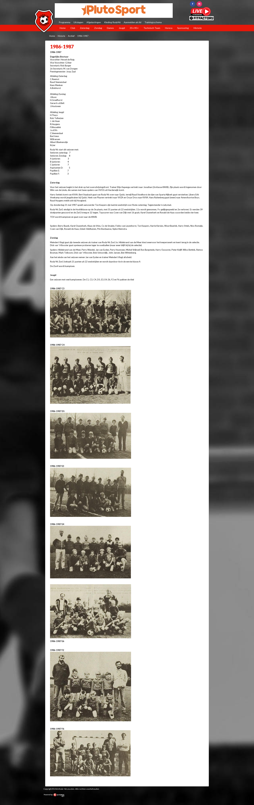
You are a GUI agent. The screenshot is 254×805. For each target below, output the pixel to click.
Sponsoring (183, 28)
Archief (71, 36)
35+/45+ (134, 28)
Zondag (98, 28)
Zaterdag (84, 28)
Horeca (168, 28)
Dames (110, 28)
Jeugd (122, 28)
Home (63, 28)
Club (72, 28)
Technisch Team (152, 28)
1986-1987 (82, 36)
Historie (198, 28)
